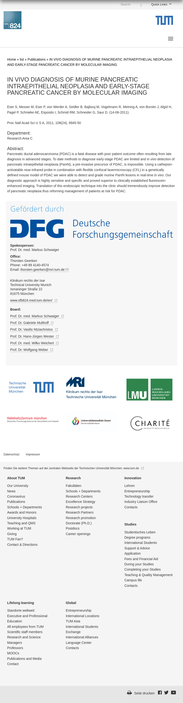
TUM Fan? (15, 539)
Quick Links (159, 4)
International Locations (82, 616)
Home (11, 59)
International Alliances (82, 637)
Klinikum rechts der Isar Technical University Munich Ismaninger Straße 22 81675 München (30, 287)
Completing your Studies (142, 569)
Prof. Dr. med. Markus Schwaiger (34, 248)
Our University (17, 486)
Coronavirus (16, 496)
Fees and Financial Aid (141, 559)
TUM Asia (73, 621)
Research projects (79, 507)
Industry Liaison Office (140, 502)
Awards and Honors (21, 512)
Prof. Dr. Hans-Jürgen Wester (34, 336)
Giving (12, 534)
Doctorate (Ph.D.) (79, 523)
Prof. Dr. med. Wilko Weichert (34, 343)
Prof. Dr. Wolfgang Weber (31, 350)
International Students (140, 543)
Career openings (78, 534)
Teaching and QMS (21, 523)
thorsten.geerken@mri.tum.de (44, 269)
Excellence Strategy (80, 502)
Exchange (73, 632)
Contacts (130, 507)
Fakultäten (73, 486)
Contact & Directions (22, 545)
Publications (37, 59)
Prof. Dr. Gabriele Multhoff (32, 323)
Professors (15, 648)
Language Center (79, 643)
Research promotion (81, 518)
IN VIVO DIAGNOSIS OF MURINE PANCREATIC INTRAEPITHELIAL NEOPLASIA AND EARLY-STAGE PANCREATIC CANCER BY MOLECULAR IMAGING (78, 86)
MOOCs (13, 653)
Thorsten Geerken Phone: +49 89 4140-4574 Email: (51, 263)
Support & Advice (137, 548)
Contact (13, 664)
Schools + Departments (24, 507)
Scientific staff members (24, 632)
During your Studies (139, 564)
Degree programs (137, 537)
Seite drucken (144, 693)
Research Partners (80, 512)
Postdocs (73, 528)
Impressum (33, 454)
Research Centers (79, 496)
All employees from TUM (25, 627)
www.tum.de (133, 468)
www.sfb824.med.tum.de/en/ (33, 300)
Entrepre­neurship (137, 491)
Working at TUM (19, 528)
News (11, 491)
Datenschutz (12, 454)
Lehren (129, 486)
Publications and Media (24, 659)
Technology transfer (138, 496)
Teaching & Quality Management (148, 575)
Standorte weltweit (20, 610)
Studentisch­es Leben (140, 532)
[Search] (141, 4)
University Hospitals (21, 518)
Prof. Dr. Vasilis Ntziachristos (34, 329)
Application (132, 553)
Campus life (133, 580)
